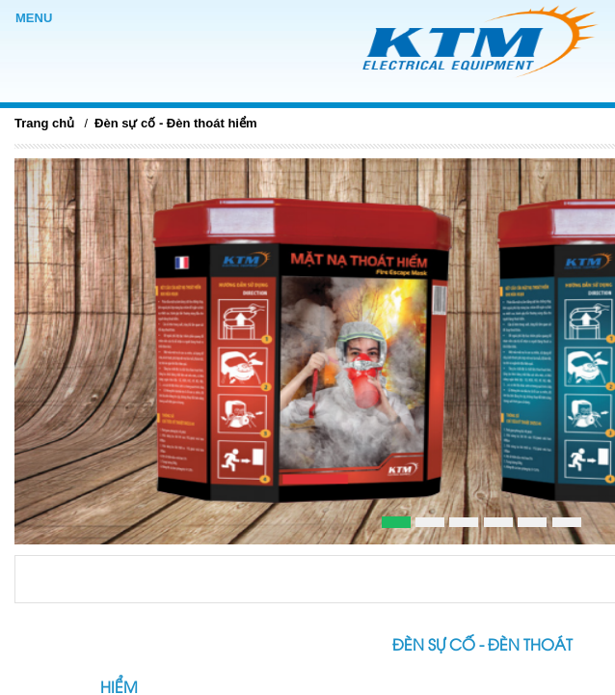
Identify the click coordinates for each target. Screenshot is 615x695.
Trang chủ (44, 123)
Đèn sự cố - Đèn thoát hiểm (175, 123)
